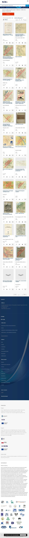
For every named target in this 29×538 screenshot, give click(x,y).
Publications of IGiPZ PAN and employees (8, 325)
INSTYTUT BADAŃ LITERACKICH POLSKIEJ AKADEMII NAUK (15, 468)
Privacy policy (3, 380)
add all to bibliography (18, 17)
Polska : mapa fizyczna (19, 213)
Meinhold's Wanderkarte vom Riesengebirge (7, 80)
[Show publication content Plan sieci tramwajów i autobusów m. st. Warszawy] (9, 155)
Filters (8, 14)
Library (2, 327)
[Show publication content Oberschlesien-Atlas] (22, 133)
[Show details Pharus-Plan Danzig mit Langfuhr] (25, 199)
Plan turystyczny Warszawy (20, 146)
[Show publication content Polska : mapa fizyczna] (22, 222)
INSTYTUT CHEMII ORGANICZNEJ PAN (7, 476)
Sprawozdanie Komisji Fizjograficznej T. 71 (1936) (8, 35)
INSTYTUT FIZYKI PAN (19, 495)
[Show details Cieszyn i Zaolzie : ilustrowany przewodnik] (12, 222)
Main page (3, 319)
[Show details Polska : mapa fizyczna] (25, 222)
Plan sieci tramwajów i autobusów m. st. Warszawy (8, 147)
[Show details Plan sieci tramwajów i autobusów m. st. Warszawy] (12, 155)
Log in (2, 392)
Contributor (3, 346)
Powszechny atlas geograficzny (6, 236)
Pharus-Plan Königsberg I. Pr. (8, 170)
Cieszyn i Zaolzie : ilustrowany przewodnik (7, 214)
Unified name (3, 355)
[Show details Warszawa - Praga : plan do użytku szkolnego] (12, 267)
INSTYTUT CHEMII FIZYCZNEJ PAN (20, 475)
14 (23, 19)
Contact (2, 384)
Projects (2, 366)
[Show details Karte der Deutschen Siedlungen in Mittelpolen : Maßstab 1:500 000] (25, 43)
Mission (2, 362)
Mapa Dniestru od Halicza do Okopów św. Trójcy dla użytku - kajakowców (20, 102)
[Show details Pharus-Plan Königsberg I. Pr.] (12, 177)
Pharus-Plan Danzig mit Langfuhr (19, 191)
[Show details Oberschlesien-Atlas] (25, 133)
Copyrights (3, 373)
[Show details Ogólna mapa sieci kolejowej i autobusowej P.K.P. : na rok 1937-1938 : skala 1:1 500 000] (12, 110)
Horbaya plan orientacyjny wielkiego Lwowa (8, 191)
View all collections (4, 335)
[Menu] (28, 1)
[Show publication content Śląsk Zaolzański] (22, 65)
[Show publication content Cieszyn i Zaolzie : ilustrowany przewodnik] (9, 222)
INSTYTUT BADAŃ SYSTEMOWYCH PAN (7, 470)
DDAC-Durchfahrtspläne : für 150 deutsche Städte (7, 281)
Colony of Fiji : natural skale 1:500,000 (20, 281)
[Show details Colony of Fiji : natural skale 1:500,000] (25, 289)
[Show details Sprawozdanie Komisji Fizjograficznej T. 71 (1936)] (12, 43)
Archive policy (3, 378)
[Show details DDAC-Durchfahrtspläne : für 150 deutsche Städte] (12, 289)
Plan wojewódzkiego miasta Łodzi (20, 236)
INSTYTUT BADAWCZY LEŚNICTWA (19, 470)
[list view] (6, 19)
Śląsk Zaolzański (18, 56)
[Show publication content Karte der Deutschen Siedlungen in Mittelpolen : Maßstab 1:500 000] (22, 43)
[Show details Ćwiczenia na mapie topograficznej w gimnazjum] (25, 267)
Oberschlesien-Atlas (19, 124)
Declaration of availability (5, 382)
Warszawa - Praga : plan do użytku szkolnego (8, 259)
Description (3, 353)
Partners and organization (5, 364)
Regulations (3, 375)
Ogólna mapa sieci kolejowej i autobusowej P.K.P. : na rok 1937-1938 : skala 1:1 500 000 (7, 102)
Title (2, 342)
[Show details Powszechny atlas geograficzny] (12, 244)
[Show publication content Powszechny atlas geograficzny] (9, 244)
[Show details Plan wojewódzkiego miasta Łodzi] (25, 244)
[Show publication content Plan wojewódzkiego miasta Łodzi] (22, 244)
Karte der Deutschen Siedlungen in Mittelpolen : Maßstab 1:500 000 (20, 35)
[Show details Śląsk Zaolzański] (25, 65)
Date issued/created (4, 351)
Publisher (2, 348)
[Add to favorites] (3, 43)
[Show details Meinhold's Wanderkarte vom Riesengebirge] (12, 88)
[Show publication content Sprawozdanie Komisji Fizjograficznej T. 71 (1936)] (9, 43)
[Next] (25, 20)
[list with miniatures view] (5, 19)
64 (12, 17)
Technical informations (5, 368)
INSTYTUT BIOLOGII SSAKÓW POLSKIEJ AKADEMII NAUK (9, 472)
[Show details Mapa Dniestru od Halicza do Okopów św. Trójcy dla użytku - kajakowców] (25, 110)
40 (10, 17)
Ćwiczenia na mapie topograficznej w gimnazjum (19, 259)
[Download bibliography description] (6, 43)
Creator (2, 344)
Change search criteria (25, 7)
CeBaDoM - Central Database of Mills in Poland (9, 330)
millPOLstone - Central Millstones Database (8, 332)
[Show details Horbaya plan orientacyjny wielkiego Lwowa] (12, 199)
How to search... (3, 7)
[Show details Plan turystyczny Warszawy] (25, 155)
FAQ (2, 371)
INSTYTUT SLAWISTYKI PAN (10, 485)
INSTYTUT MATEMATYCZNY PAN (6, 467)
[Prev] (17, 20)
